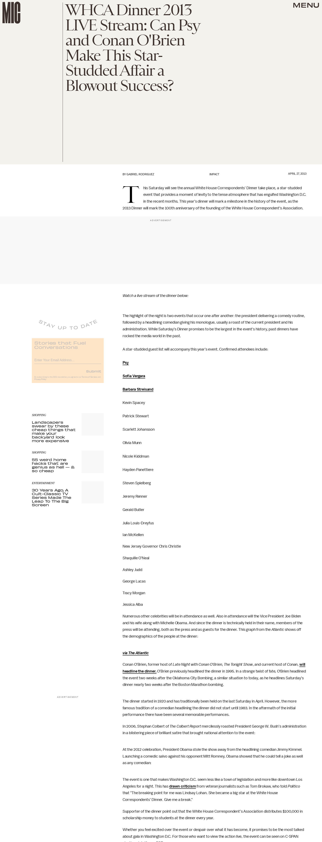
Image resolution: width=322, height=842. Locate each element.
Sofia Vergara (134, 376)
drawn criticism (182, 786)
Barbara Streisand (138, 389)
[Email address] (67, 362)
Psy (126, 363)
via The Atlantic (136, 653)
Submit (93, 374)
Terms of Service (89, 380)
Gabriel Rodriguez (140, 174)
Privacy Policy (40, 382)
